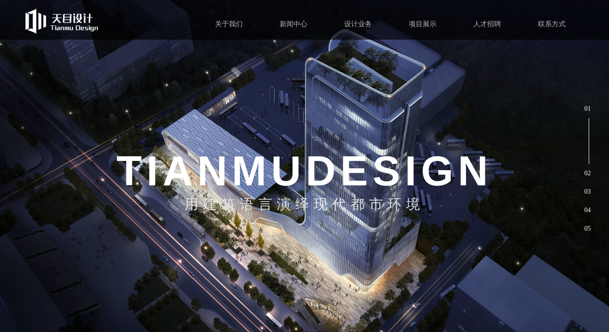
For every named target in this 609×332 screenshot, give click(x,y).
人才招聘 (487, 24)
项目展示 (422, 24)
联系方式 (552, 24)
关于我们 (229, 24)
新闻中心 (293, 24)
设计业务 (358, 24)
